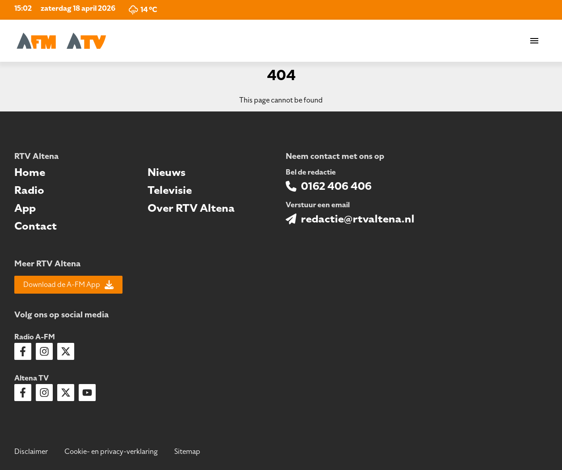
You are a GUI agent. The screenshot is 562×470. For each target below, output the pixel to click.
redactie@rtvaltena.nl (357, 219)
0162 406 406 (336, 186)
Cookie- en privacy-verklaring (111, 452)
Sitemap (187, 452)
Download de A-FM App (68, 285)
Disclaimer (31, 452)
